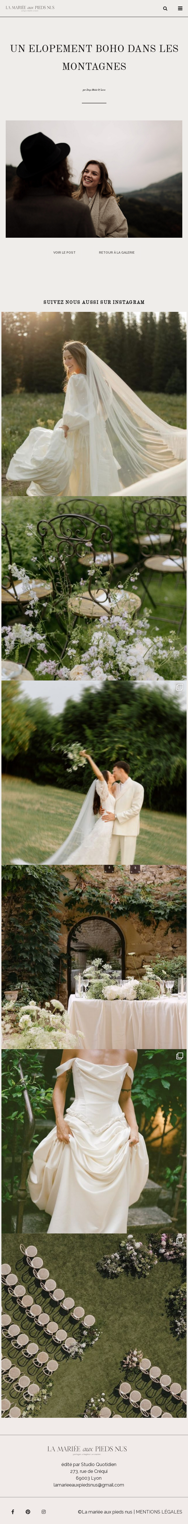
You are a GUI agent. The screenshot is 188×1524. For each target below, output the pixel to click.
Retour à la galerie (117, 252)
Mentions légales (159, 1512)
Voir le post (64, 252)
